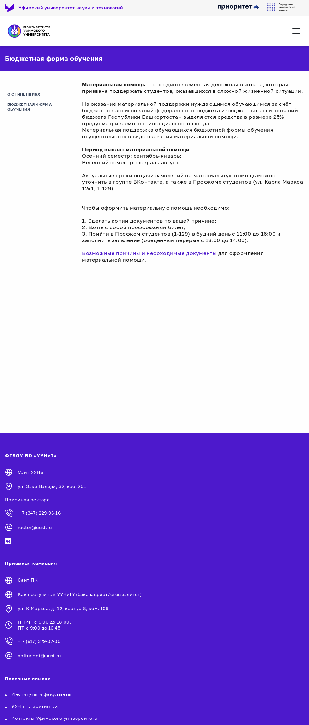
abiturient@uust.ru (39, 655)
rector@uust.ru (35, 527)
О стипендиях (23, 94)
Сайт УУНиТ (32, 472)
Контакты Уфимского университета (54, 718)
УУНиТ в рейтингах (34, 706)
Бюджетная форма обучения (29, 107)
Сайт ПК (28, 580)
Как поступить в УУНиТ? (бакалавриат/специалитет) (80, 594)
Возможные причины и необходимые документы (149, 253)
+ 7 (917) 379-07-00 (39, 641)
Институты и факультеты (41, 694)
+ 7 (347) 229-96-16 (39, 513)
